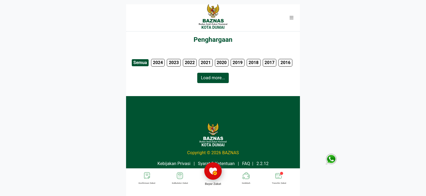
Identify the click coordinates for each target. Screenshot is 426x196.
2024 (158, 62)
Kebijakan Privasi (174, 163)
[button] (291, 17)
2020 (222, 62)
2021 (206, 62)
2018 (254, 62)
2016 (285, 62)
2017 (270, 62)
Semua (140, 62)
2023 (174, 62)
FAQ (246, 163)
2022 (190, 62)
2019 (238, 62)
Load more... (213, 77)
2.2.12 (262, 163)
